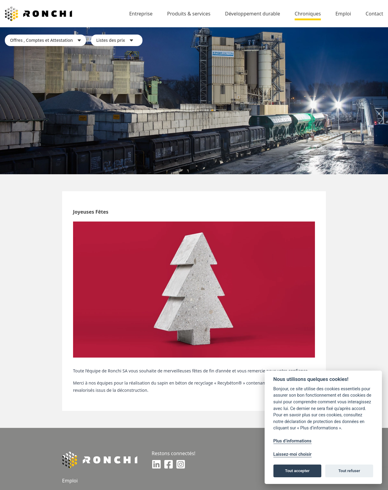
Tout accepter (297, 470)
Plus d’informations (292, 441)
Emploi (70, 480)
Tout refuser (349, 470)
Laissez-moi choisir (292, 454)
